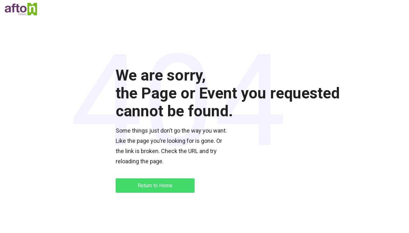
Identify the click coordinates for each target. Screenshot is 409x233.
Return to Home (155, 186)
